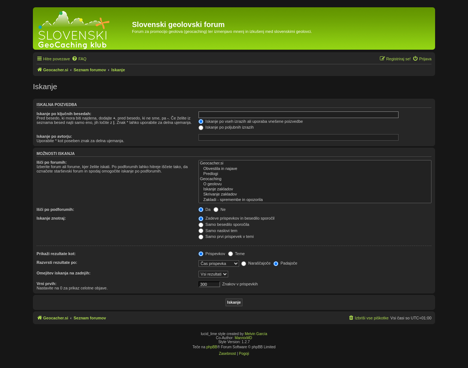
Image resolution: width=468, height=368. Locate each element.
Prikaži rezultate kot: (56, 253)
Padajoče (285, 263)
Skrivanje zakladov (315, 194)
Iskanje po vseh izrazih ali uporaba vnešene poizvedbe (251, 121)
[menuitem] (79, 58)
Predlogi (315, 174)
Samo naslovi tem (218, 230)
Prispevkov (212, 253)
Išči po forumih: (52, 162)
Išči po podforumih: (55, 209)
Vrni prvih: (46, 283)
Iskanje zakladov (315, 189)
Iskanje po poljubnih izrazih (226, 127)
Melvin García (256, 334)
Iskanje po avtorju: (54, 136)
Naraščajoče (256, 263)
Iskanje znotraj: (51, 218)
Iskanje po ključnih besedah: (64, 113)
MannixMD (243, 338)
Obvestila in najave (315, 168)
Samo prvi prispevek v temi (226, 236)
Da (205, 209)
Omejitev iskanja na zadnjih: (63, 273)
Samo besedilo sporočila (224, 224)
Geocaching (315, 179)
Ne (220, 209)
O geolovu (315, 184)
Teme (236, 253)
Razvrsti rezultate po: (57, 262)
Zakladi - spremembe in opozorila (315, 199)
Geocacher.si (315, 163)
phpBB (211, 347)
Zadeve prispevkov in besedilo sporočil (237, 218)
